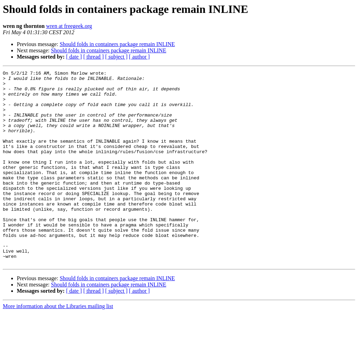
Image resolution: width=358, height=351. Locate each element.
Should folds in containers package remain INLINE (117, 44)
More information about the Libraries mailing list (58, 345)
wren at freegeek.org (69, 26)
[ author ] (139, 57)
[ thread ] (93, 57)
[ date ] (74, 57)
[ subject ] (116, 57)
